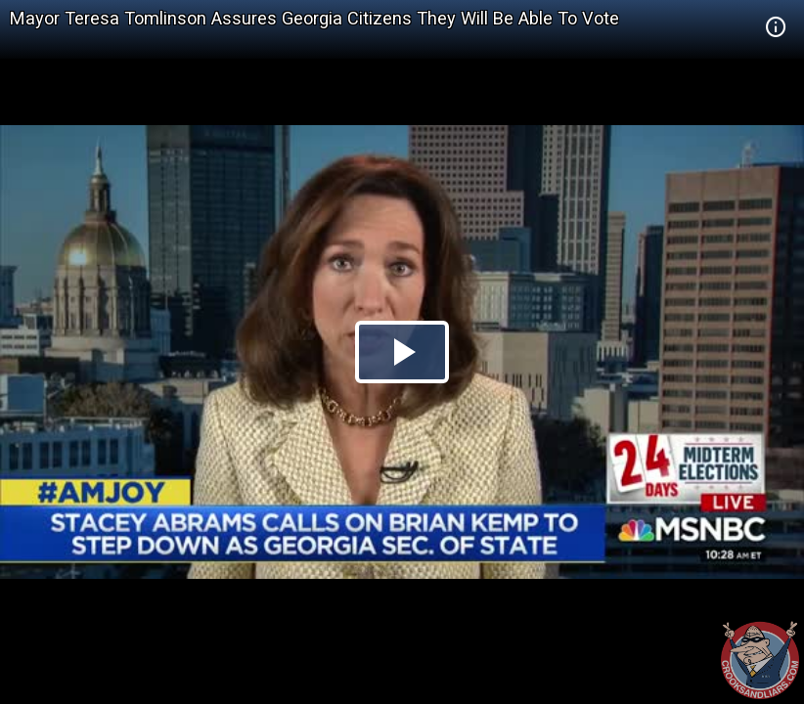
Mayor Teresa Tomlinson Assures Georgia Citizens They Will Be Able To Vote (314, 18)
